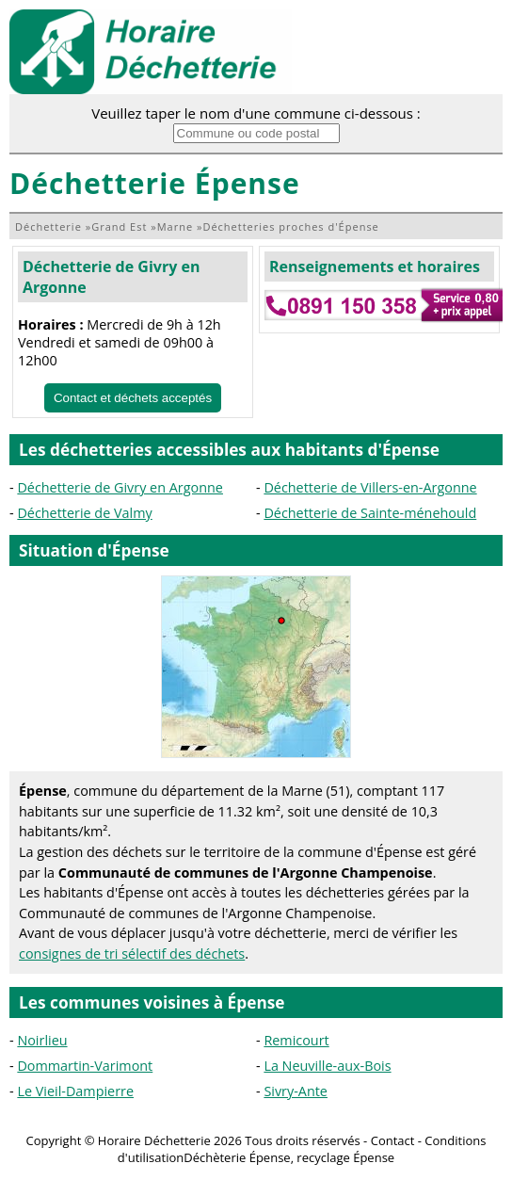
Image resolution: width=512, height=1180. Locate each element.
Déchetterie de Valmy (84, 513)
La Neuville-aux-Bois (327, 1066)
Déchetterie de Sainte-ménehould (370, 513)
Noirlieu (42, 1040)
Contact (393, 1140)
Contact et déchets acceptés (133, 398)
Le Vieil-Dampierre (75, 1091)
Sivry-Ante (296, 1091)
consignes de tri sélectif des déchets (132, 953)
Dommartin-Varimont (84, 1066)
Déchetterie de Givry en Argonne (120, 487)
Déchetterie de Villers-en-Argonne (370, 487)
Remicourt (296, 1040)
